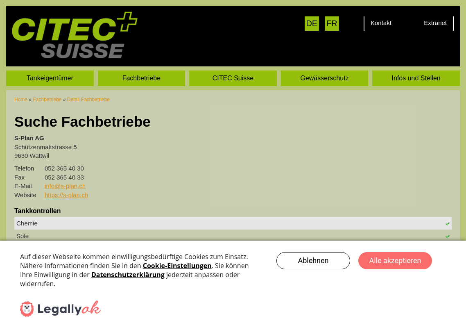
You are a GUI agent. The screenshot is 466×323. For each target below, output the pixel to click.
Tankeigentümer (50, 68)
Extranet (435, 22)
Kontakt (381, 22)
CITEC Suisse (233, 68)
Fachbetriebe (141, 68)
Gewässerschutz (324, 68)
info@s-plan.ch (65, 176)
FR (331, 23)
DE (311, 23)
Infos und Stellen (416, 68)
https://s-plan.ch (66, 185)
